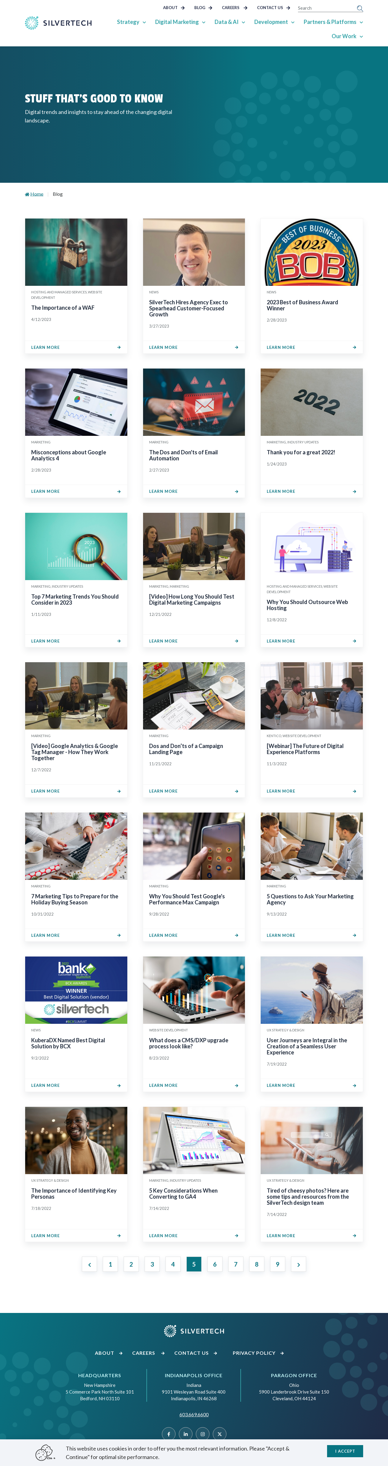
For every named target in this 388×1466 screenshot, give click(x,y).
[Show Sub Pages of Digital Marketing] (204, 21)
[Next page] (298, 1264)
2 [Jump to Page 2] (131, 1264)
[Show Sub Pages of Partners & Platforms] (361, 21)
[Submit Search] (360, 8)
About (174, 7)
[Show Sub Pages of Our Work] (361, 36)
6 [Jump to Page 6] (215, 1264)
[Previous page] (89, 1264)
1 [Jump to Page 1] (110, 1264)
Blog (203, 7)
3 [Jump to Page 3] (152, 1264)
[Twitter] (219, 1434)
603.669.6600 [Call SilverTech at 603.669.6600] (194, 1414)
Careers (235, 7)
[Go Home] (58, 23)
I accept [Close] (345, 1451)
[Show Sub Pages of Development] (293, 21)
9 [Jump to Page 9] (277, 1264)
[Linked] (185, 1434)
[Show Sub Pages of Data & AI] (243, 21)
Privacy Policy (258, 1352)
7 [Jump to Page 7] (236, 1264)
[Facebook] (169, 1434)
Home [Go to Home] (36, 194)
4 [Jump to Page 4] (173, 1264)
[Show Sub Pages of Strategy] (144, 21)
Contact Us (273, 7)
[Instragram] (202, 1434)
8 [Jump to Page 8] (257, 1264)
